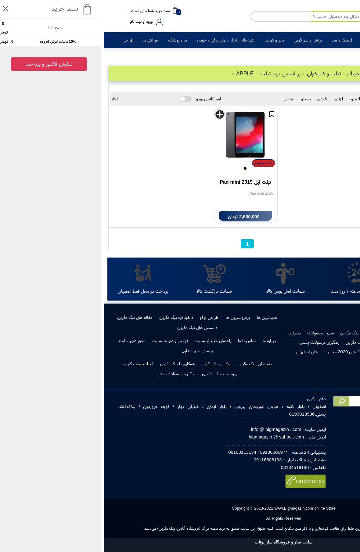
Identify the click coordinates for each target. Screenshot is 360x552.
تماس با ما (143, 340)
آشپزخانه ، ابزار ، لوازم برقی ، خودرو (122, 40)
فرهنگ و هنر (238, 40)
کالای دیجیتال (332, 40)
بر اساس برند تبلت (175, 73)
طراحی (24, 40)
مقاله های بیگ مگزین (31, 317)
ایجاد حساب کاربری (33, 364)
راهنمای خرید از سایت (110, 340)
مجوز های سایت (28, 340)
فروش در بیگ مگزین (254, 333)
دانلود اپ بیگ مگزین (72, 317)
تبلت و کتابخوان (218, 73)
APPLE (139, 73)
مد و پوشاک (74, 40)
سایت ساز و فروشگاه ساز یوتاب (180, 542)
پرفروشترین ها (134, 317)
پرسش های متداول (93, 351)
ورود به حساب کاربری (116, 374)
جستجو (319, 110)
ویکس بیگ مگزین (112, 364)
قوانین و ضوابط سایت (67, 340)
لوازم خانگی (302, 40)
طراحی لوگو (105, 317)
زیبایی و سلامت (271, 40)
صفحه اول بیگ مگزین (152, 364)
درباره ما (165, 340)
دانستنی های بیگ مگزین (93, 327)
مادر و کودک (171, 40)
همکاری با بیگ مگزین (73, 364)
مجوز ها (190, 333)
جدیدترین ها (163, 317)
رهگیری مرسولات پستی (216, 342)
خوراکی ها (47, 40)
